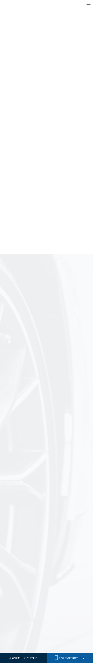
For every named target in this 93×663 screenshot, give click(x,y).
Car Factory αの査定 (38, 566)
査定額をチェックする (46, 575)
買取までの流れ (76, 566)
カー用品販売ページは (46, 609)
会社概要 (66, 575)
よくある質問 (15, 575)
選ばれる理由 (58, 566)
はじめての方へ (16, 566)
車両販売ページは (46, 595)
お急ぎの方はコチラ (69, 657)
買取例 (11, 541)
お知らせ (12, 530)
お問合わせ (79, 575)
